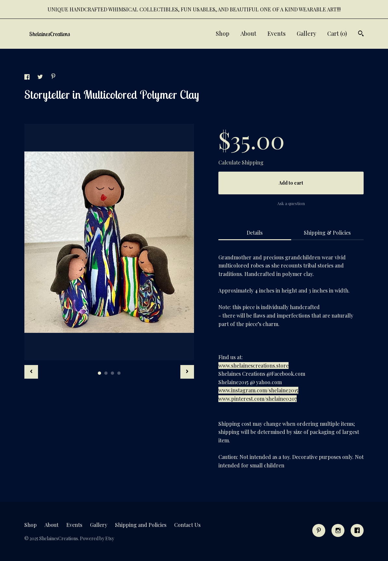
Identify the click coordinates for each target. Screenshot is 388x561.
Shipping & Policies (327, 232)
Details (255, 232)
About (248, 33)
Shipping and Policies (140, 524)
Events (276, 33)
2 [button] (106, 373)
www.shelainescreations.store (253, 365)
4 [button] (119, 373)
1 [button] (99, 373)
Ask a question (291, 203)
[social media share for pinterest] (53, 76)
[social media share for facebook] (27, 77)
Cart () (337, 33)
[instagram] (337, 530)
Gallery (306, 33)
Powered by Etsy (97, 538)
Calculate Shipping (241, 162)
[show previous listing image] (31, 372)
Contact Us (187, 524)
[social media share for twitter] (40, 77)
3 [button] (112, 373)
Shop (222, 33)
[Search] (361, 34)
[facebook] (357, 530)
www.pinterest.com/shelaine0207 (257, 398)
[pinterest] (318, 530)
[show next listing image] (187, 372)
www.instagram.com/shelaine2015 (258, 390)
